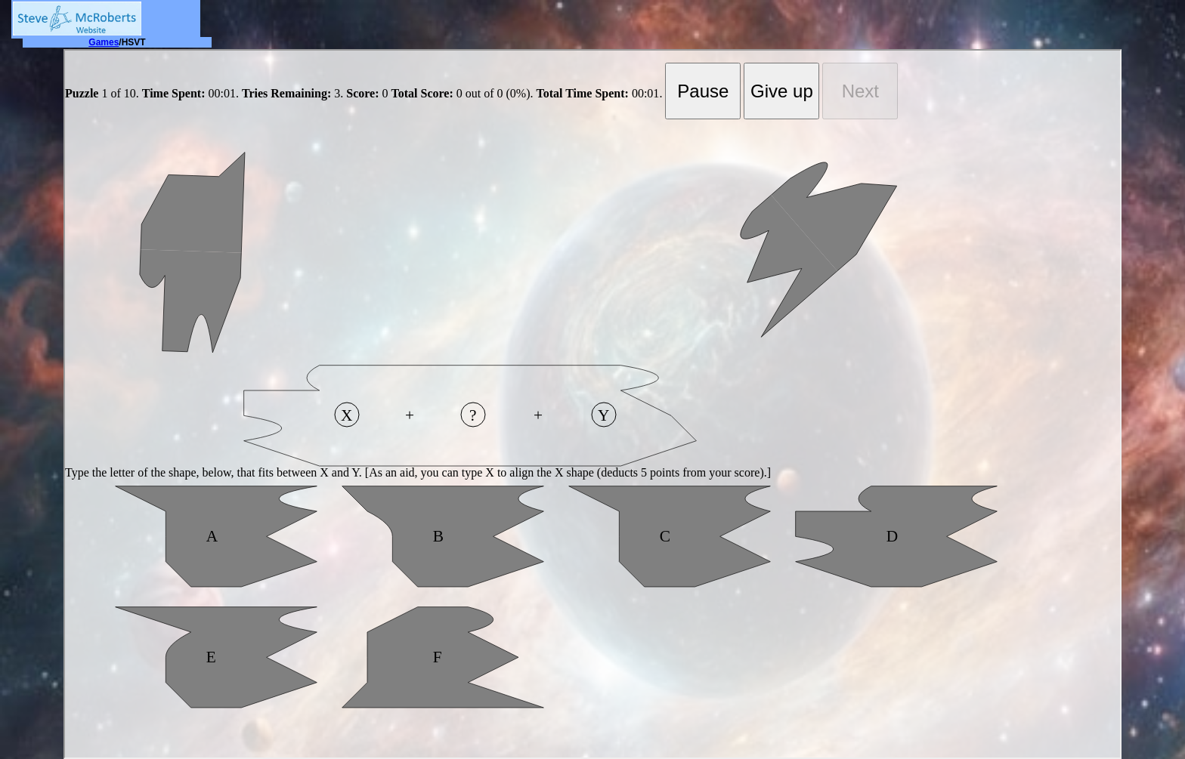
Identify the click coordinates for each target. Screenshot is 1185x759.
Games (103, 42)
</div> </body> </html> (592, 404)
